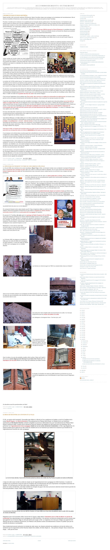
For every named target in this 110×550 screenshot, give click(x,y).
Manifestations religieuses (85, 28)
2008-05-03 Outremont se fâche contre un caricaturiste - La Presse (92, 154)
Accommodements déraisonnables (16, 536)
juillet (83, 350)
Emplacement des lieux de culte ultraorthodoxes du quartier (91, 81)
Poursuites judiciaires (35, 536)
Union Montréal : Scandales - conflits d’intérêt (88, 36)
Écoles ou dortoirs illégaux (85, 39)
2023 (82, 313)
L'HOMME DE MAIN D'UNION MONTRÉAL (15, 15)
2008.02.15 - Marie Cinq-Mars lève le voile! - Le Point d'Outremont (92, 180)
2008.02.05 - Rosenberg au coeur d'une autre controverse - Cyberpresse (93, 184)
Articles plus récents (6, 540)
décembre (84, 341)
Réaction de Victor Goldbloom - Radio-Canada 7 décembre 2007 (92, 304)
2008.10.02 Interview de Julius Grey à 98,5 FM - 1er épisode (91, 112)
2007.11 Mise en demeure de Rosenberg (87, 204)
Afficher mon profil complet (87, 380)
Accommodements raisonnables (86, 16)
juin (83, 351)
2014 (82, 330)
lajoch (83, 378)
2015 (82, 328)
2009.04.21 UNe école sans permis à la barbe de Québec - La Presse (92, 94)
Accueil (39, 540)
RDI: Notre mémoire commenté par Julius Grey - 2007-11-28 (91, 290)
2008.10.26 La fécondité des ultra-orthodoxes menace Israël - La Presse (93, 109)
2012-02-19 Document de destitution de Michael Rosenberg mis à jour (93, 78)
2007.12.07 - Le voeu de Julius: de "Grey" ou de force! (90, 196)
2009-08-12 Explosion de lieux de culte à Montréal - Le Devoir (91, 90)
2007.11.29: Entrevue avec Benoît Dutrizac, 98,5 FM (89, 200)
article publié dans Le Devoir (54, 175)
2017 (82, 324)
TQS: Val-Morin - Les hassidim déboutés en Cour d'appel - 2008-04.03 (93, 287)
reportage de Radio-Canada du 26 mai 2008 (37, 215)
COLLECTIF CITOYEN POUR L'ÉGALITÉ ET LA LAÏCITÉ (91, 58)
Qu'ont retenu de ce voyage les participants (88, 268)
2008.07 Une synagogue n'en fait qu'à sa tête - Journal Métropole (92, 137)
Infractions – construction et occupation (87, 23)
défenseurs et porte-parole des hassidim (87, 37)
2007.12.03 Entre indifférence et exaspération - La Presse (90, 198)
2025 (82, 310)
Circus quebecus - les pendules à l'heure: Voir (88, 263)
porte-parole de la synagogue (28, 212)
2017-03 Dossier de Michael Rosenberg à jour (88, 70)
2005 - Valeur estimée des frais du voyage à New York (90, 230)
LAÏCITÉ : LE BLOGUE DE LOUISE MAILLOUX (89, 54)
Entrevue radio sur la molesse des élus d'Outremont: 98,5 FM (91, 265)
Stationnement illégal (84, 32)
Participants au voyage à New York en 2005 (88, 266)
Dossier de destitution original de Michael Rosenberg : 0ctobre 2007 (92, 86)
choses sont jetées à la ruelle (51, 314)
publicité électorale (44, 191)
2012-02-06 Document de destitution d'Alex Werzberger (90, 77)
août (83, 348)
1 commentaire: (18, 158)
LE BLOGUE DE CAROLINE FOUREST (88, 60)
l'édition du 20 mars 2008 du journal (48, 29)
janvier (83, 368)
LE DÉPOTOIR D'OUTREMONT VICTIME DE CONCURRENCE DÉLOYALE (24, 166)
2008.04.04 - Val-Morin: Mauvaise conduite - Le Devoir (90, 163)
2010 (82, 337)
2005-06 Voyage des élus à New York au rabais (88, 229)
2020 (82, 319)
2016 (82, 326)
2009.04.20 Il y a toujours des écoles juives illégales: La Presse (91, 97)
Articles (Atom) (11, 543)
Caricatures (27, 536)
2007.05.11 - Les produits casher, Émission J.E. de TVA (90, 220)
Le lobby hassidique (83, 26)
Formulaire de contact (84, 46)
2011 (82, 335)
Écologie (10, 408)
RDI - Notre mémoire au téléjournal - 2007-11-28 (89, 289)
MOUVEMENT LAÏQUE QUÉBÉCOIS (87, 64)
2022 (82, 315)
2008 (82, 370)
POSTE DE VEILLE (84, 52)
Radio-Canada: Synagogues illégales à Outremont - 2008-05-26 (91, 285)
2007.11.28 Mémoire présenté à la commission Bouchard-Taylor (91, 203)
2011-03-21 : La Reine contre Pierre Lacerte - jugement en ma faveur (92, 80)
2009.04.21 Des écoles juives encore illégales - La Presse (90, 95)
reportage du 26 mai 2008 (9, 360)
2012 (82, 333)
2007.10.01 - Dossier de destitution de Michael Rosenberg (90, 209)
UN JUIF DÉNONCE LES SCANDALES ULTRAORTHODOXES (92, 57)
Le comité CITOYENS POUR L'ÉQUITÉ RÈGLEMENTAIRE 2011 (92, 55)
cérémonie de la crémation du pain (16, 169)
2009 (82, 339)
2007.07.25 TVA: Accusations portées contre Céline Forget (91, 212)
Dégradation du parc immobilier (86, 20)
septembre (84, 346)
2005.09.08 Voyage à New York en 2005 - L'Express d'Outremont (92, 227)
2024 (82, 312)
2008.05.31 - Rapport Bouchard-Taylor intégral (88, 147)
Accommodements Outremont (55, 6)
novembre (84, 342)
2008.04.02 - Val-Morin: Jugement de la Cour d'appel (89, 169)
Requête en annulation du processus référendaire (89, 107)
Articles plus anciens (72, 540)
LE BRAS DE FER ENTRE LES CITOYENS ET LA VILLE (18, 414)
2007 (82, 372)
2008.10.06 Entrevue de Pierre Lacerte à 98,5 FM (89, 110)
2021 (82, 317)
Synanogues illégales (84, 34)
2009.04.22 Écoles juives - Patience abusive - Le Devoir (90, 92)
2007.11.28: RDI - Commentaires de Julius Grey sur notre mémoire (92, 201)
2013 (82, 332)
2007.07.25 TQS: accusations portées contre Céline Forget (90, 210)
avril (83, 355)
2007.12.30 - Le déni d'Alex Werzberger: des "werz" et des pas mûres (92, 195)
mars (83, 357)
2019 (82, 321)
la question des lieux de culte (25, 93)
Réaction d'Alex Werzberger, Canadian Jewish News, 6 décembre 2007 (93, 302)
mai (83, 353)
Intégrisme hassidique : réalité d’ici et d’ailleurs (88, 24)
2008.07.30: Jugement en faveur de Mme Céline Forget (90, 124)
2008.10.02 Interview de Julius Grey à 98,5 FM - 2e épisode (91, 114)
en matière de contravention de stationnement (46, 96)
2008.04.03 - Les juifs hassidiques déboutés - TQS (89, 165)
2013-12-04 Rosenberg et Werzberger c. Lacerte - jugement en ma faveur (93, 75)
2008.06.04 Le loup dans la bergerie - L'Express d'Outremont (91, 145)
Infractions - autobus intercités (85, 21)
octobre (83, 344)
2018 (82, 323)
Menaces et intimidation (84, 29)
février (83, 366)
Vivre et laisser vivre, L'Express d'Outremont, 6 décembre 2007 (91, 301)
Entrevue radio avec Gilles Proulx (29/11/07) (88, 261)
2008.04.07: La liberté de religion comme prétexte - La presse (91, 159)
